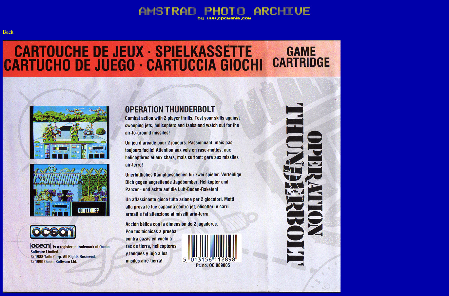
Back (8, 32)
